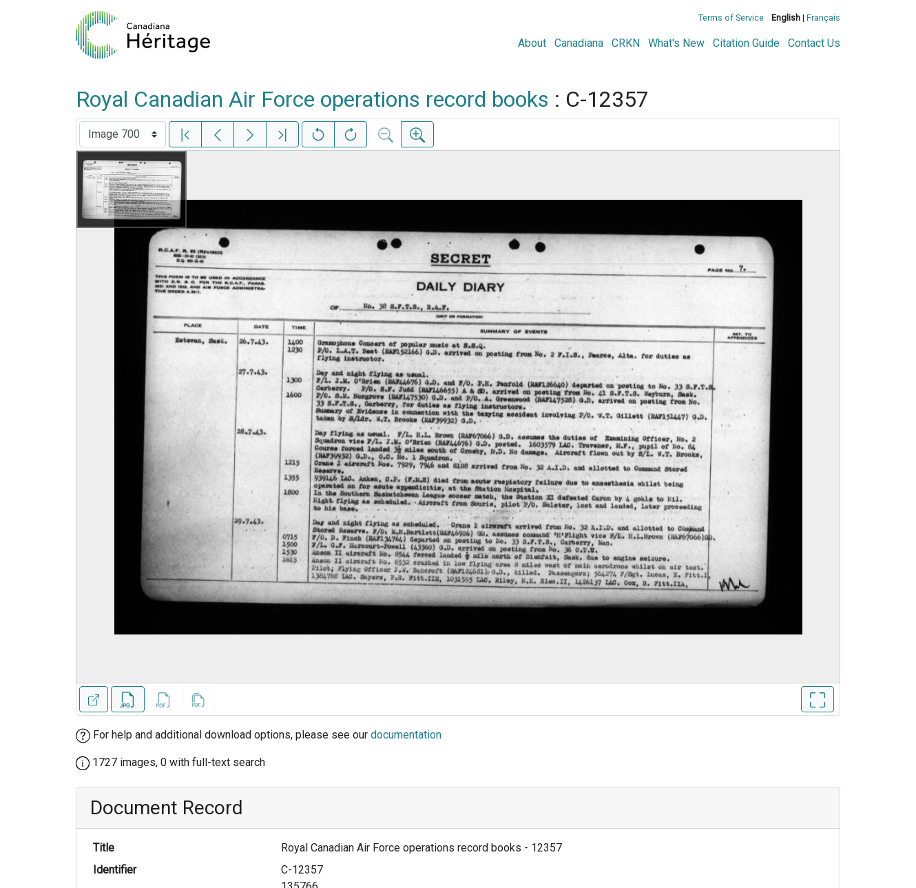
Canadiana (578, 43)
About (532, 43)
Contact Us (814, 43)
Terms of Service (731, 17)
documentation (406, 734)
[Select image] (122, 134)
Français (823, 17)
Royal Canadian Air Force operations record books (312, 99)
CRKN (626, 43)
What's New (676, 43)
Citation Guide (746, 43)
